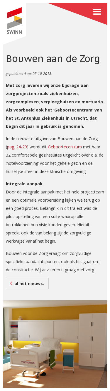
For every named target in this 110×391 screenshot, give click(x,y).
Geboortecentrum (65, 147)
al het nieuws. (29, 283)
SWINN (14, 24)
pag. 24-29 (17, 147)
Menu (77, 14)
